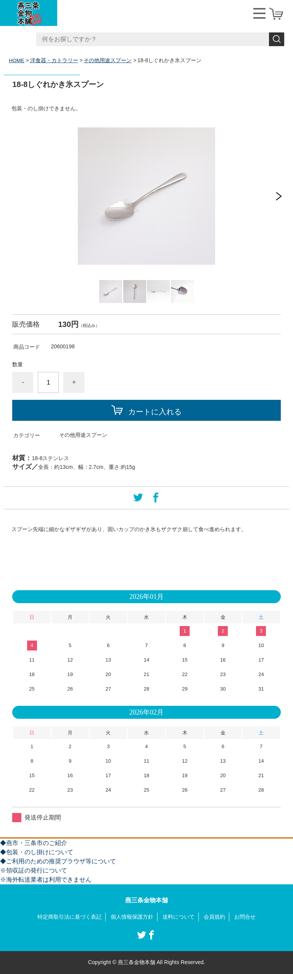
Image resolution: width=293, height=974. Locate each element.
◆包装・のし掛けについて (36, 852)
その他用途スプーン (108, 60)
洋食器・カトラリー (55, 60)
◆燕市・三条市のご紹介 (33, 843)
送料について (179, 917)
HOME (17, 60)
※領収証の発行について (33, 870)
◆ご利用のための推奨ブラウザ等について (58, 861)
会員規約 (214, 917)
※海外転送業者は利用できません (46, 879)
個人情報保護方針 (132, 917)
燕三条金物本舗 (146, 900)
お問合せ (245, 917)
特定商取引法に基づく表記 (69, 917)
